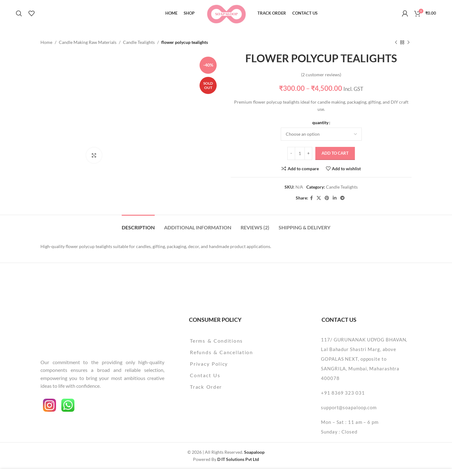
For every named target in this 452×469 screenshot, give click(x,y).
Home (46, 42)
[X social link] (319, 198)
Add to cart (335, 153)
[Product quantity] (299, 153)
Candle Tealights (139, 42)
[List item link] (237, 341)
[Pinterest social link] (327, 198)
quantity (320, 122)
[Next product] (408, 42)
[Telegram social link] (342, 198)
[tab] (138, 224)
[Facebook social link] (311, 198)
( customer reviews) (321, 74)
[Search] (19, 13)
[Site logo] (226, 12)
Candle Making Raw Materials (87, 42)
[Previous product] (396, 42)
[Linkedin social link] (334, 198)
